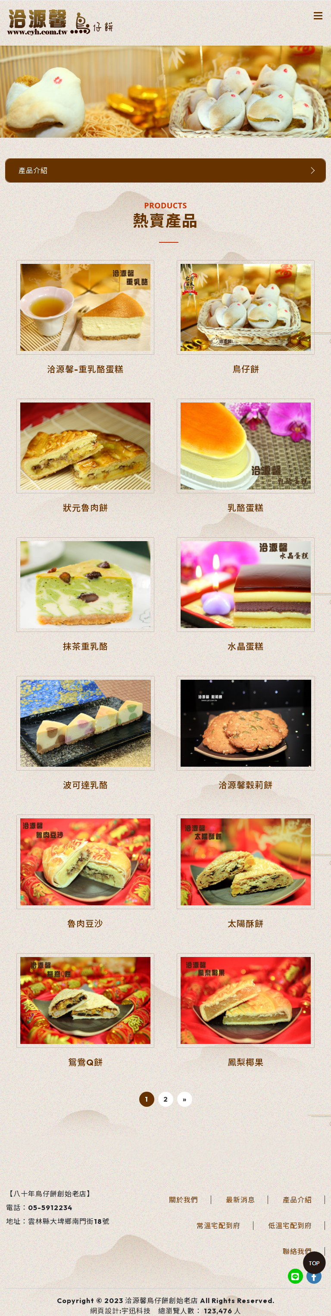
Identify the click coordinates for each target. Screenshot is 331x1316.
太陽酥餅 (246, 923)
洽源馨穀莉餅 (246, 785)
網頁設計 (104, 1311)
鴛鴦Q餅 (85, 1062)
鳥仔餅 (245, 369)
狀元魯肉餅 (85, 507)
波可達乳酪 (85, 785)
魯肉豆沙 (85, 923)
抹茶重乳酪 (85, 646)
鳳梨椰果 (246, 1062)
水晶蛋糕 (246, 646)
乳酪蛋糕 (246, 507)
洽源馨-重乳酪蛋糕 (85, 369)
